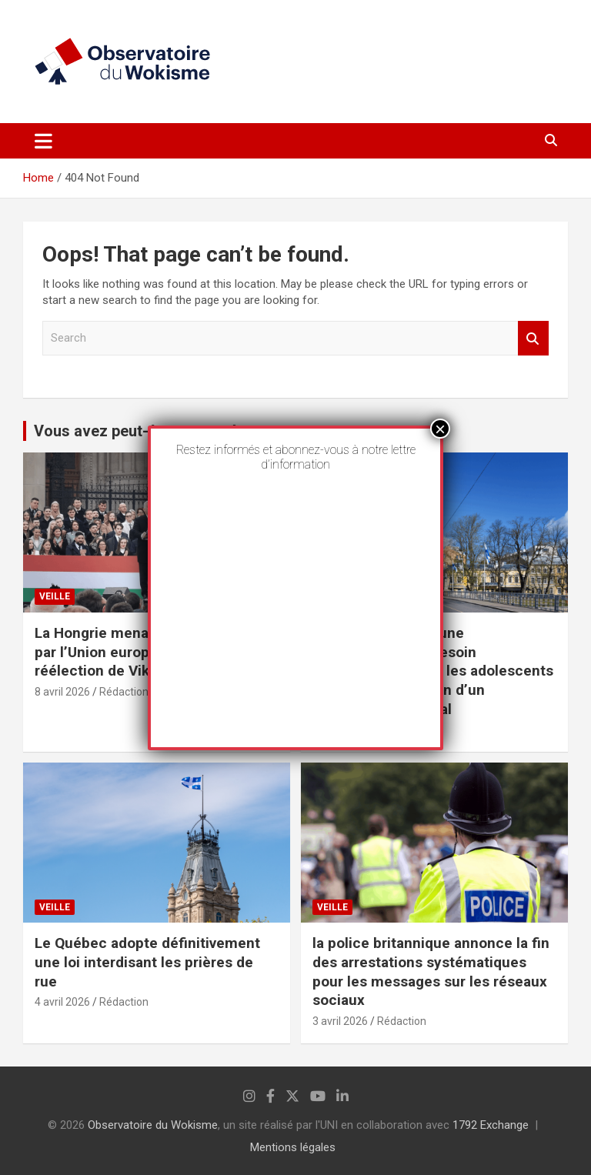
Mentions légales (293, 1147)
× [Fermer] (440, 429)
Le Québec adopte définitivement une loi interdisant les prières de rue (147, 962)
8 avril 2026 (62, 692)
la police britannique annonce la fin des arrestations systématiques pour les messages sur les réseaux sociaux (430, 971)
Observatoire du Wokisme (153, 1125)
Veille (54, 596)
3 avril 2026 (340, 1021)
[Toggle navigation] (43, 141)
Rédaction (124, 692)
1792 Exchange (490, 1125)
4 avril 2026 (62, 1002)
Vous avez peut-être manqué (135, 431)
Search (533, 338)
